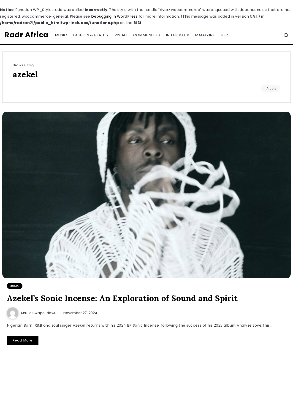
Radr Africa (27, 35)
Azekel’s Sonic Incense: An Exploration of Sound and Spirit (122, 298)
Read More (23, 340)
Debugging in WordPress (114, 16)
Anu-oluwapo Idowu (39, 313)
